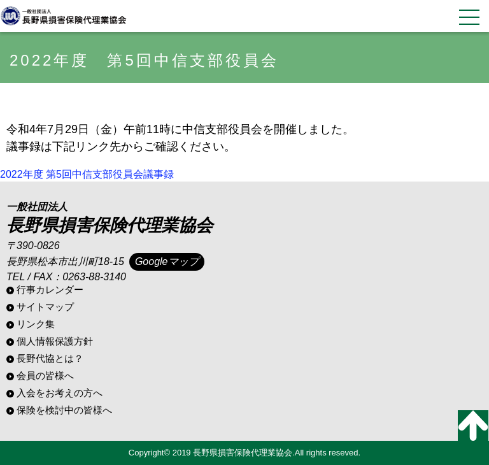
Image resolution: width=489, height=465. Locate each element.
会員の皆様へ (45, 375)
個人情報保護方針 (55, 341)
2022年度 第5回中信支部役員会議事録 (87, 174)
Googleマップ (167, 261)
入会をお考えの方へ (60, 392)
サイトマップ (45, 306)
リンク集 (36, 323)
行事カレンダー (50, 289)
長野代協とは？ (50, 358)
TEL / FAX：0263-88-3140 (66, 276)
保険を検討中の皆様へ (64, 409)
